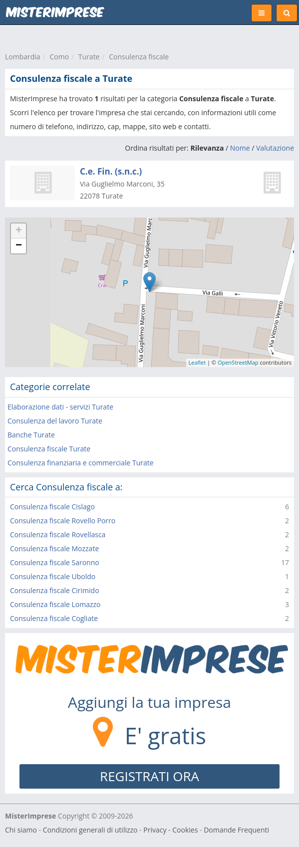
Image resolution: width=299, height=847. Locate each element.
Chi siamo (21, 830)
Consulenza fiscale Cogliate (54, 618)
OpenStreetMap (238, 362)
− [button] (18, 245)
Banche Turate (31, 434)
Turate (89, 56)
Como (59, 56)
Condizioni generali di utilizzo (90, 830)
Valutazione (275, 148)
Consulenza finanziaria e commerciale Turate (80, 462)
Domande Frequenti (236, 830)
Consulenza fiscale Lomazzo (55, 604)
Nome (240, 148)
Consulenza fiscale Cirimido (54, 590)
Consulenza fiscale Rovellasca (57, 534)
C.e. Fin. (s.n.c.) (111, 171)
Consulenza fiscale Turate (48, 448)
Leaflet (197, 362)
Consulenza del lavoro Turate (54, 420)
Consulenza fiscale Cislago (52, 506)
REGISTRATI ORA (149, 776)
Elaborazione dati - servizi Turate (60, 407)
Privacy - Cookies (170, 830)
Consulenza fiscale (139, 56)
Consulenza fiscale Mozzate (54, 548)
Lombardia (22, 56)
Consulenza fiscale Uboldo (52, 576)
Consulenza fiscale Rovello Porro (62, 520)
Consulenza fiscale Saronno (54, 562)
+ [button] (18, 230)
